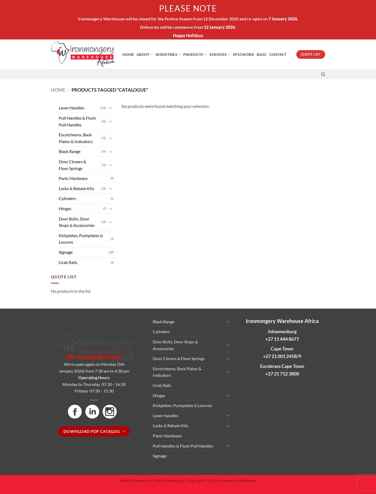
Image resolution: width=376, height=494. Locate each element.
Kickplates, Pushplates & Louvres (81, 239)
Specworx (243, 54)
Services (219, 54)
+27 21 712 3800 (282, 374)
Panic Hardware (73, 178)
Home (128, 54)
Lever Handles (71, 107)
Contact (278, 54)
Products (195, 54)
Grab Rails (68, 262)
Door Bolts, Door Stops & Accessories (77, 222)
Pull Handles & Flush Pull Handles (77, 121)
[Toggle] (110, 108)
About (145, 54)
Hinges (65, 208)
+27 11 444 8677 (282, 339)
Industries (168, 54)
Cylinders (67, 198)
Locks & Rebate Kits (76, 188)
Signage (66, 252)
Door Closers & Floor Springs (72, 165)
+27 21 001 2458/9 (282, 356)
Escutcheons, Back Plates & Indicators (76, 138)
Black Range (69, 151)
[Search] (323, 74)
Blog (261, 54)
